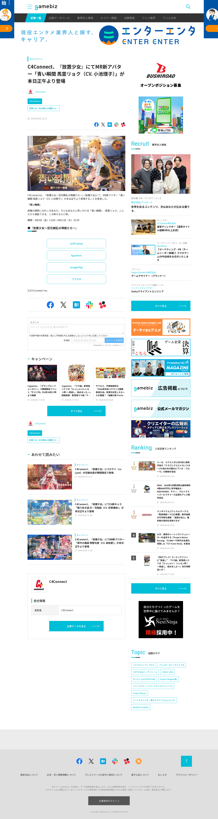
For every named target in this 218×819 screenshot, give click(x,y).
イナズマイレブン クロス (143, 665)
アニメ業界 (148, 18)
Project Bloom (139, 693)
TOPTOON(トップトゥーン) (145, 672)
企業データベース (59, 18)
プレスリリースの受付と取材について (103, 774)
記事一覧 (36, 18)
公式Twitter (76, 243)
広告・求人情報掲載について (61, 774)
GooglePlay (76, 267)
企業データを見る (76, 626)
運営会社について (29, 774)
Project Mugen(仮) (168, 679)
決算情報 (129, 18)
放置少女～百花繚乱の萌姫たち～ (43, 108)
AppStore (76, 255)
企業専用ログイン (109, 800)
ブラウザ (76, 279)
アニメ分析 (169, 18)
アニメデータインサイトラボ (171, 665)
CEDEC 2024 (167, 672)
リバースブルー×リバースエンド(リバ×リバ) (153, 686)
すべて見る (76, 411)
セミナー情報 (109, 18)
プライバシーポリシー (187, 774)
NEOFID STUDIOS (141, 707)
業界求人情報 (85, 18)
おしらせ (162, 774)
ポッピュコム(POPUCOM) (144, 679)
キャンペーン (36, 58)
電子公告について (140, 774)
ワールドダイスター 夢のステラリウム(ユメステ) (154, 700)
